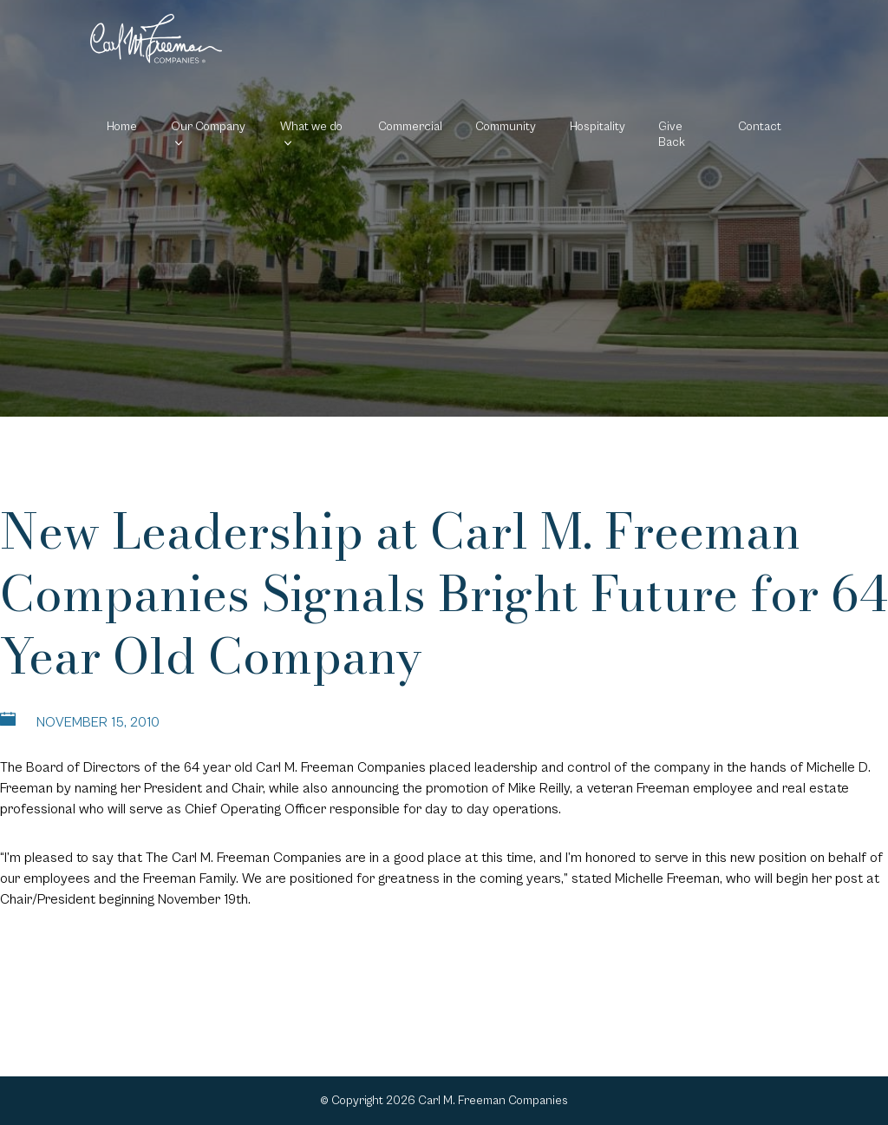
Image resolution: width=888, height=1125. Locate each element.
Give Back (671, 134)
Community (505, 127)
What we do (311, 127)
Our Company (208, 127)
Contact (759, 127)
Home (122, 127)
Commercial (410, 127)
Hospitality (597, 127)
